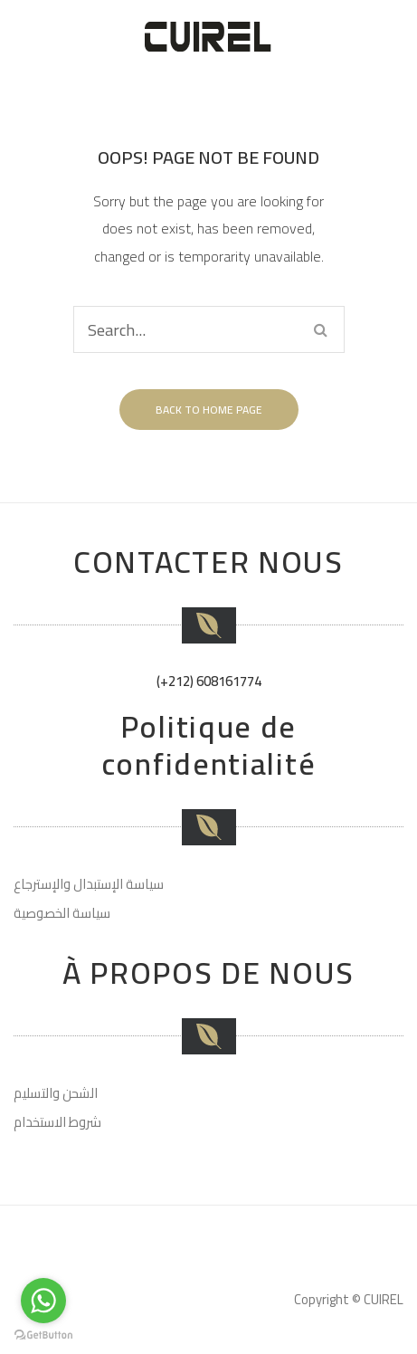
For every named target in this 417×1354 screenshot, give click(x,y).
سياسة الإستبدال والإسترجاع (89, 884)
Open (401, 36)
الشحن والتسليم (56, 1093)
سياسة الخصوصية (62, 913)
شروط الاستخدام (57, 1122)
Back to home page (209, 409)
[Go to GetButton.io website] (43, 1335)
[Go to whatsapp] (43, 1300)
